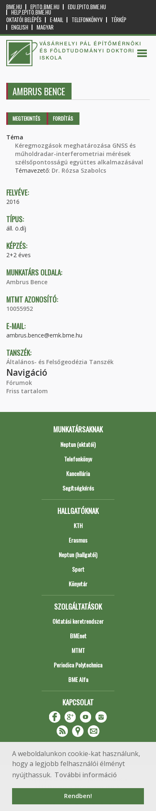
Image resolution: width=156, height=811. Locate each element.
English (19, 27)
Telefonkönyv (87, 19)
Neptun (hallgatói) (78, 554)
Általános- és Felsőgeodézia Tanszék (60, 362)
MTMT (78, 650)
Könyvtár (78, 583)
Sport (78, 569)
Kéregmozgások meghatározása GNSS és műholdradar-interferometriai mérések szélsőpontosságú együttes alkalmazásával (79, 153)
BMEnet (78, 635)
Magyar (45, 27)
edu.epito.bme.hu (87, 7)
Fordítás (63, 118)
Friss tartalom (27, 391)
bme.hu (14, 7)
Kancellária (78, 473)
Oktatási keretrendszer (78, 621)
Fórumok (19, 383)
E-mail (56, 19)
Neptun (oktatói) (78, 444)
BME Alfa (78, 679)
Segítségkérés (78, 488)
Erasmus (78, 540)
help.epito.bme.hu (31, 12)
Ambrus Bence (26, 282)
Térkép (118, 19)
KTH (78, 525)
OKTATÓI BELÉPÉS (24, 19)
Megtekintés (26, 118)
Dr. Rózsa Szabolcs (79, 170)
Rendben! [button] (78, 796)
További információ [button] (85, 774)
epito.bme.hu (44, 7)
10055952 (19, 308)
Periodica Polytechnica (78, 664)
